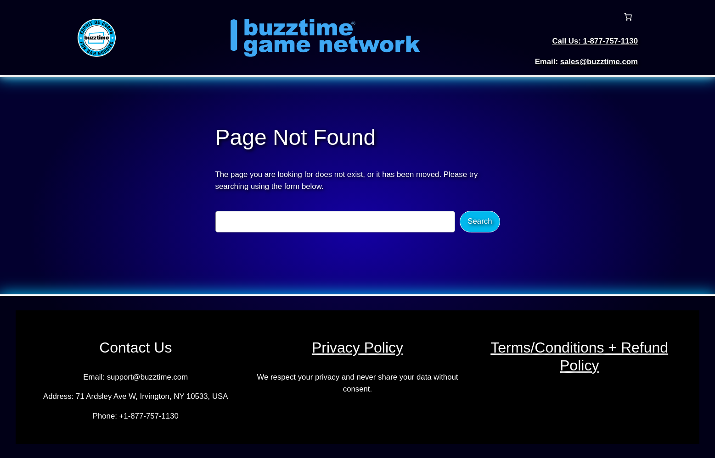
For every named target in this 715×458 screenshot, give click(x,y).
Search (479, 221)
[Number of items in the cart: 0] (628, 17)
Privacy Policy (357, 347)
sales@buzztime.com (599, 61)
